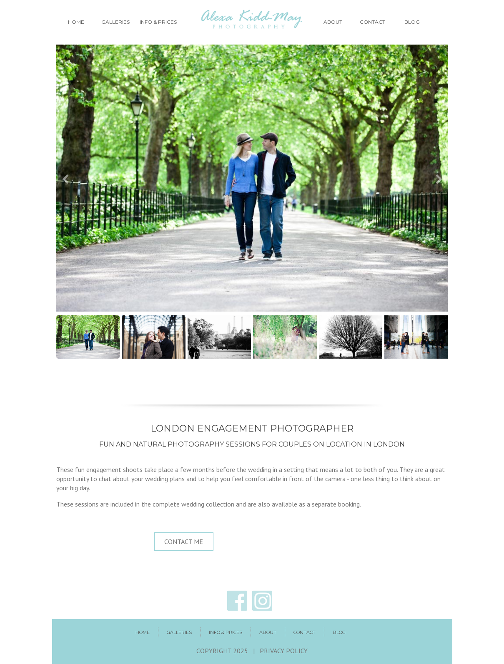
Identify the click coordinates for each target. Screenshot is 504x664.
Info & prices (158, 22)
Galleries (115, 22)
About (332, 22)
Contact (372, 22)
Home (76, 22)
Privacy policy (284, 651)
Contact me (183, 541)
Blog (412, 22)
